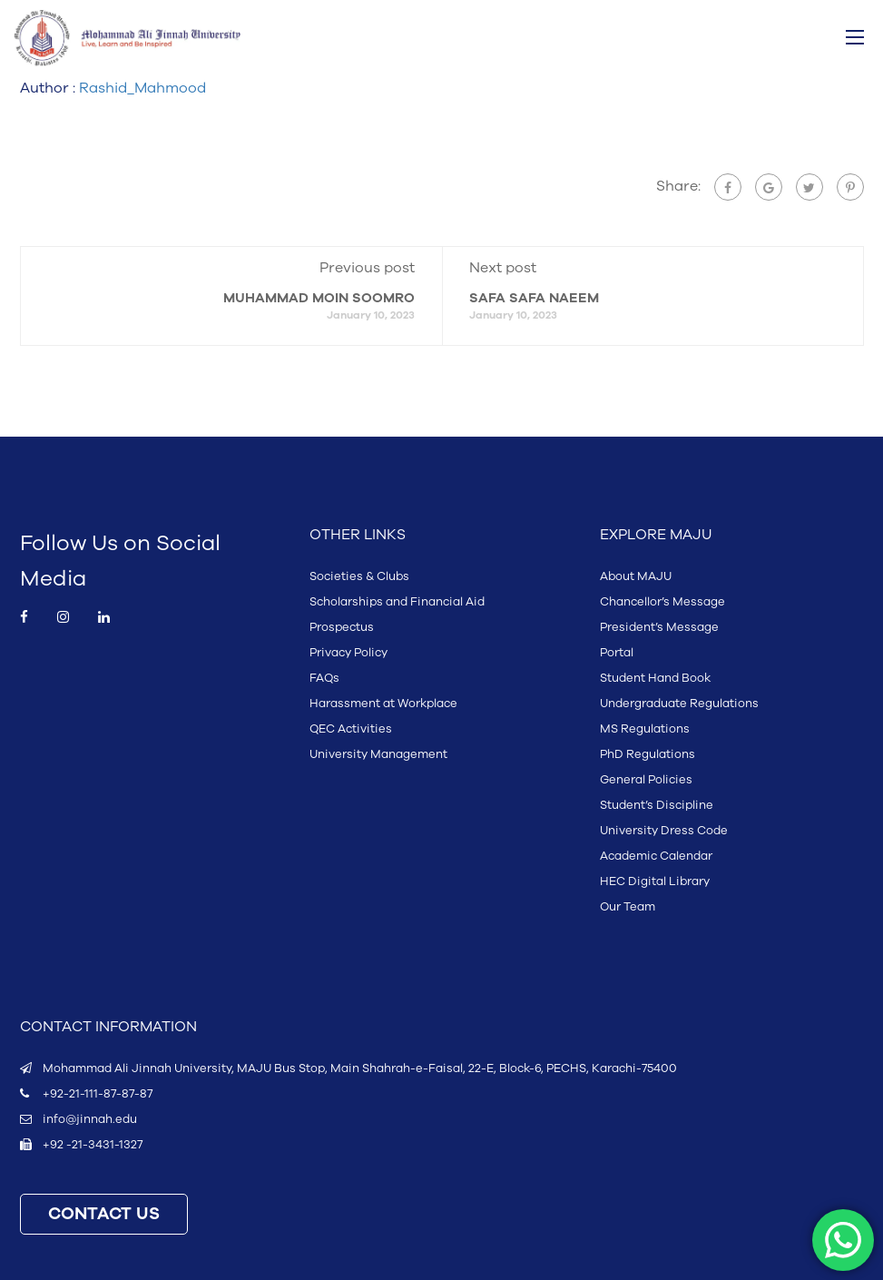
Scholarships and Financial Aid (397, 602)
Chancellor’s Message (662, 602)
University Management (378, 754)
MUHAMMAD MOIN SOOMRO (319, 298)
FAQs (324, 678)
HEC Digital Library (655, 881)
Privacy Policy (348, 653)
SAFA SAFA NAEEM (534, 298)
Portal (616, 653)
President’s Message (659, 627)
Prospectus (341, 627)
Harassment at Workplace (383, 703)
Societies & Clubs (359, 576)
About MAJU (636, 576)
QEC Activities (350, 729)
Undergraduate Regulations (679, 703)
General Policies (646, 780)
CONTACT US (104, 1214)
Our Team (627, 907)
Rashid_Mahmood (142, 88)
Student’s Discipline (656, 805)
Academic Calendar (656, 856)
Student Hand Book (655, 678)
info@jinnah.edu (90, 1119)
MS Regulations (645, 729)
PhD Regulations (647, 754)
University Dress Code (664, 830)
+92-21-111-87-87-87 (97, 1094)
